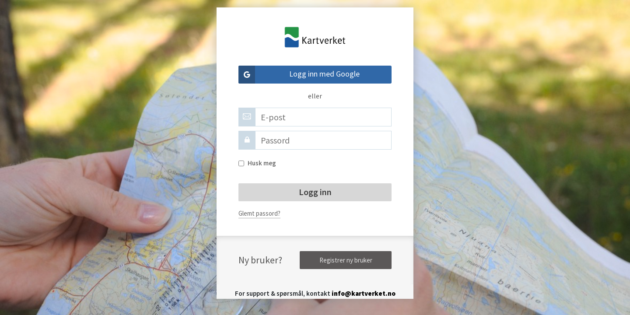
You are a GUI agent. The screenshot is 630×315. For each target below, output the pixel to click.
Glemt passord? (259, 213)
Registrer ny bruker (345, 260)
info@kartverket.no (364, 293)
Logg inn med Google (299, 75)
